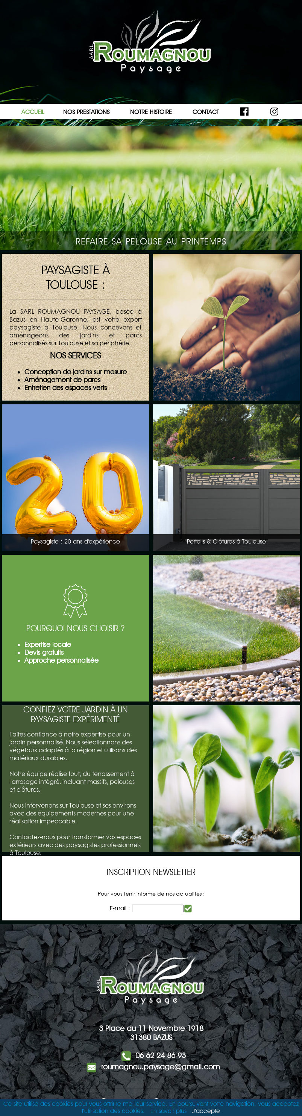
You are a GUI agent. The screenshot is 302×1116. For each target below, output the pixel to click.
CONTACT (206, 111)
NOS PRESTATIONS (86, 111)
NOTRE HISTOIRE (151, 111)
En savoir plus (168, 1110)
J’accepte (206, 1110)
